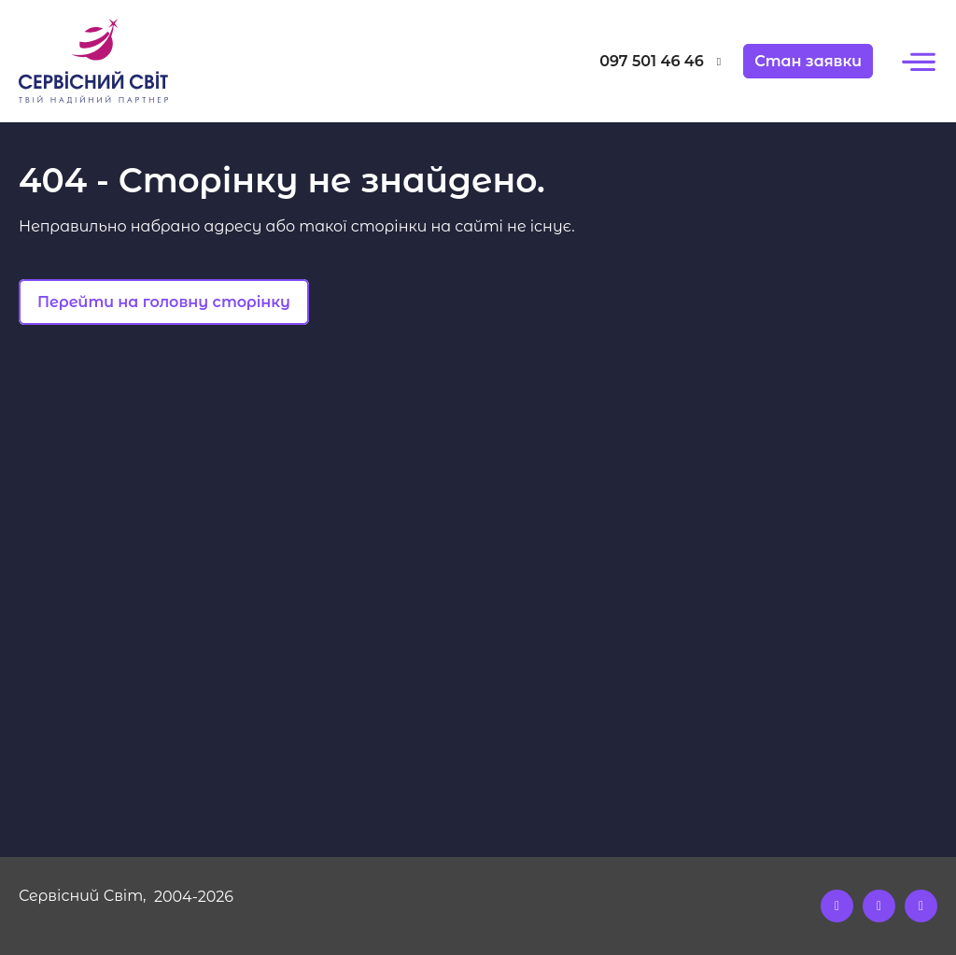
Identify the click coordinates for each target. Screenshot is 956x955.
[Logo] (133, 61)
